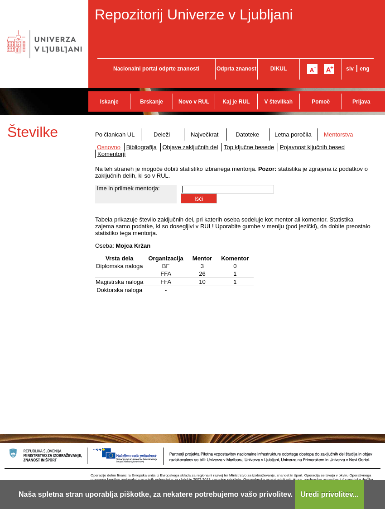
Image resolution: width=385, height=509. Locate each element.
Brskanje (151, 102)
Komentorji (111, 154)
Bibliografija (141, 147)
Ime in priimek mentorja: (128, 188)
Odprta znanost (236, 69)
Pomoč (321, 102)
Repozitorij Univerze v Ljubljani (194, 14)
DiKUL (278, 69)
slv (350, 69)
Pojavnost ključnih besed (312, 147)
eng (364, 69)
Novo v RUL (193, 102)
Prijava (361, 102)
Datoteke (247, 134)
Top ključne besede (249, 147)
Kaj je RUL (236, 102)
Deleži (162, 134)
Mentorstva (338, 134)
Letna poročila (293, 134)
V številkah (278, 102)
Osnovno (108, 147)
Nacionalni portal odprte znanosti (156, 69)
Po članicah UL (115, 134)
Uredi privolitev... (329, 494)
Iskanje (109, 102)
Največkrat (204, 134)
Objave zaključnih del (190, 147)
